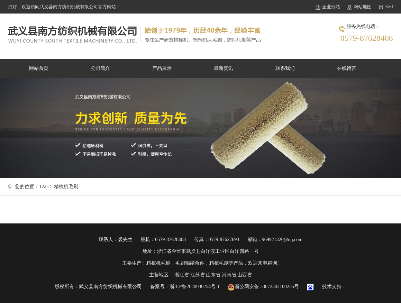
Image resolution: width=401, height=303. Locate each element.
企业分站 (331, 6)
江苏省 (197, 274)
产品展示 (162, 68)
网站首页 (38, 68)
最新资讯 (223, 68)
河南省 (229, 274)
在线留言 (346, 68)
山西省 (244, 274)
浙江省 (181, 274)
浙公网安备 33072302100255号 (263, 286)
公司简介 (100, 68)
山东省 (213, 274)
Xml (389, 6)
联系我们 (285, 68)
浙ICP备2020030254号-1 (195, 286)
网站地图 (363, 6)
